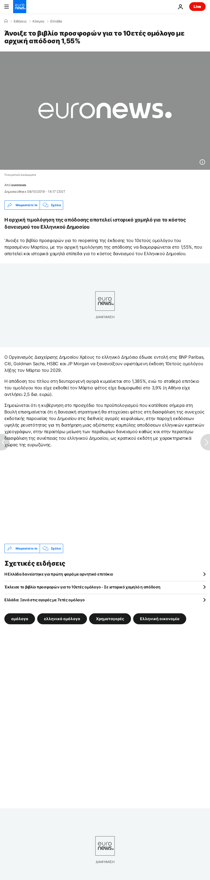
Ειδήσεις (20, 21)
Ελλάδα (56, 21)
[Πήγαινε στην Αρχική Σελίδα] (19, 6)
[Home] (6, 21)
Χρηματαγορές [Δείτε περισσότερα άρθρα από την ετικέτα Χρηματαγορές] (110, 618)
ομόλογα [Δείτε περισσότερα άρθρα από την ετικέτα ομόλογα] (19, 618)
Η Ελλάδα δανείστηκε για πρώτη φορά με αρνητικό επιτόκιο (58, 574)
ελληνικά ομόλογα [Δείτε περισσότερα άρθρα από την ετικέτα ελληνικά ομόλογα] (62, 618)
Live (197, 6)
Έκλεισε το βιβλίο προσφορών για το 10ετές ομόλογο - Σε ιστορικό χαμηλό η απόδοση (82, 587)
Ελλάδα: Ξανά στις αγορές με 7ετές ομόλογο (44, 599)
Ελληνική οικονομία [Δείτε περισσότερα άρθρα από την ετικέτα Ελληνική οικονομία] (159, 618)
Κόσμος (38, 21)
